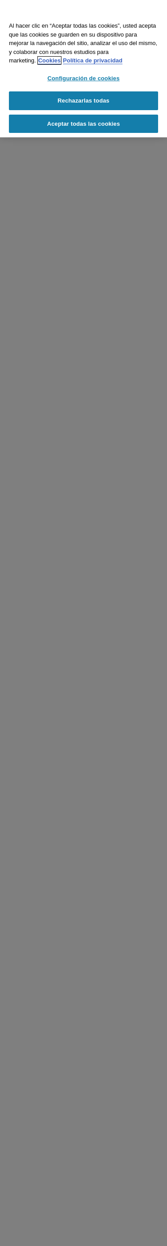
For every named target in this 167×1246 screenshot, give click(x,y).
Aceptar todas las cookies (83, 123)
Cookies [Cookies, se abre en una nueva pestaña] (49, 60)
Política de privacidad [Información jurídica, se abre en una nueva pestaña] (92, 60)
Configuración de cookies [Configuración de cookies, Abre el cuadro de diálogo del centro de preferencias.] (83, 78)
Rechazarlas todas (83, 100)
